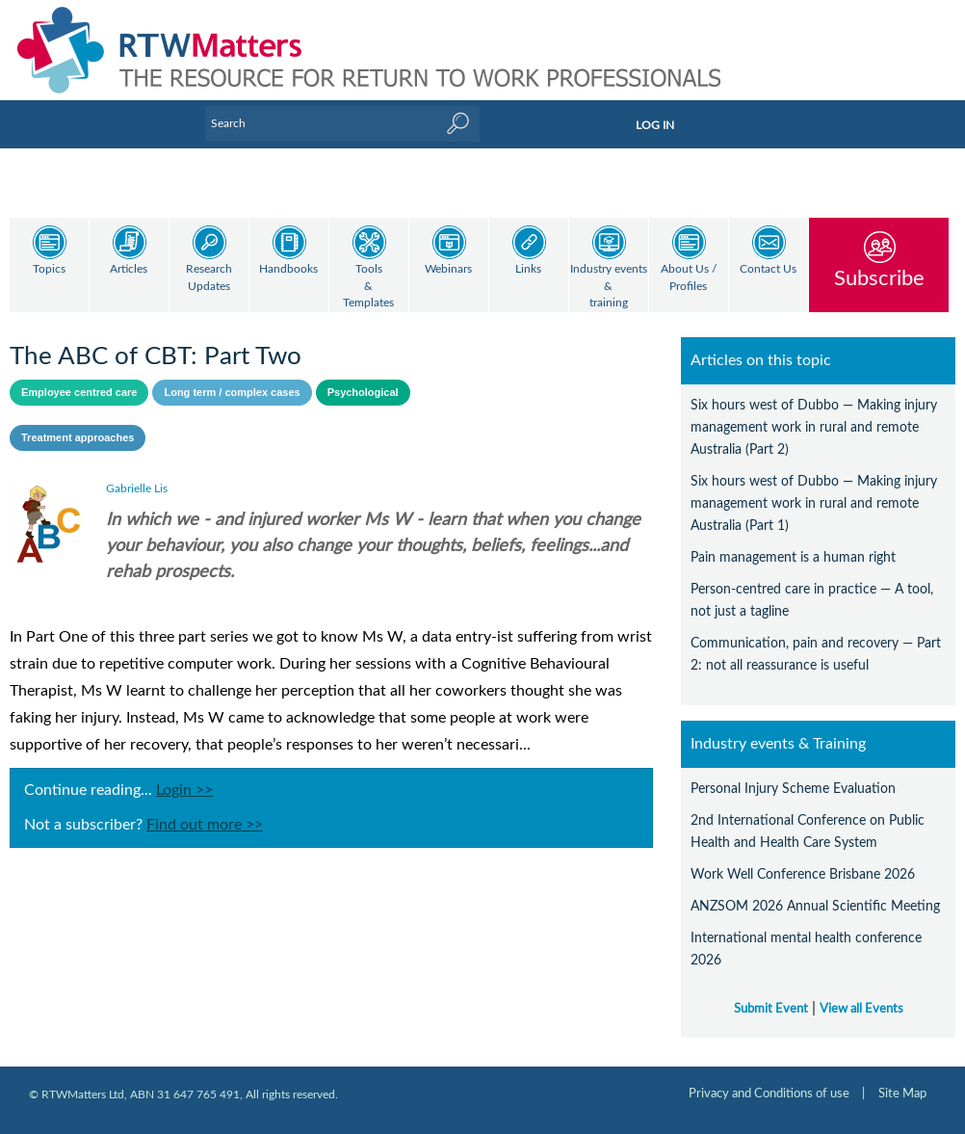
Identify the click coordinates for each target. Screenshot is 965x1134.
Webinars (448, 269)
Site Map (902, 1093)
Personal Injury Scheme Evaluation (793, 788)
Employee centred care (79, 392)
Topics (49, 269)
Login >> (184, 790)
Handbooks (288, 269)
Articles (128, 269)
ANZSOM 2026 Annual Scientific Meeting (815, 906)
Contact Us (768, 269)
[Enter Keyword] (342, 123)
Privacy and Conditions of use (769, 1093)
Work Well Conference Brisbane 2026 (803, 874)
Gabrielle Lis (137, 488)
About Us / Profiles (689, 278)
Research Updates (209, 278)
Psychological (363, 392)
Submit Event (771, 1008)
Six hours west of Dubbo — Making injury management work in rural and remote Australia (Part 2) (814, 427)
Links (528, 269)
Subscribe (879, 278)
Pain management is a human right (793, 557)
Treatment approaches (77, 437)
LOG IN (655, 125)
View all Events (861, 1008)
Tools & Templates (368, 286)
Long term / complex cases (232, 392)
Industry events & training (608, 286)
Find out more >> (204, 824)
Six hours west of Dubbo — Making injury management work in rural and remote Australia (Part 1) (814, 503)
